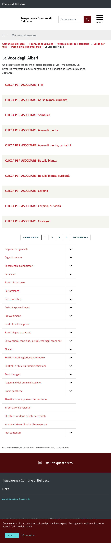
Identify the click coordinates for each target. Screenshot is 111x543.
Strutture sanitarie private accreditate (25, 416)
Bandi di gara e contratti (40, 332)
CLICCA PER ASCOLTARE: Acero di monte (31, 130)
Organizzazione (40, 257)
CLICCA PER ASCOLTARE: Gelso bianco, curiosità (36, 99)
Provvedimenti (40, 316)
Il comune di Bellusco (41, 44)
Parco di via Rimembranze (26, 47)
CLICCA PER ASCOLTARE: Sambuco (27, 115)
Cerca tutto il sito (68, 19)
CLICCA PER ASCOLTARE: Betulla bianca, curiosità (37, 175)
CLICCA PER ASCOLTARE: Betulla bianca (31, 160)
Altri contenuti (40, 433)
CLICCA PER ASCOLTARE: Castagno (27, 221)
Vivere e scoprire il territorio (73, 44)
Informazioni (28, 535)
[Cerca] (87, 19)
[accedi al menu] (99, 18)
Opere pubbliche (40, 391)
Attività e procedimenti (40, 307)
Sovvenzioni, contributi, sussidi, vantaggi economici (40, 341)
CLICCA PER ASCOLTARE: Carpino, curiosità (33, 206)
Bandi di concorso (15, 282)
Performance (40, 291)
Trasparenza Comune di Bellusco (36, 20)
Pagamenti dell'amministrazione (40, 383)
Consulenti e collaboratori (40, 266)
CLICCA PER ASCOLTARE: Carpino (26, 190)
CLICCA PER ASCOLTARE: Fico (24, 84)
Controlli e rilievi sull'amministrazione (40, 366)
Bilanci (40, 349)
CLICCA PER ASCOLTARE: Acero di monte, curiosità (38, 145)
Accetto (12, 535)
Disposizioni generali (40, 249)
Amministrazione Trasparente (16, 499)
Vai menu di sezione (24, 35)
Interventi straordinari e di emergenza (26, 424)
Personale (40, 274)
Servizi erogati (40, 374)
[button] (70, 249)
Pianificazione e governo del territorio (26, 399)
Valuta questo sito (55, 462)
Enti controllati (40, 299)
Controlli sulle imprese (17, 324)
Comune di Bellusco (13, 44)
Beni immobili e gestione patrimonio (40, 358)
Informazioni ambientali (18, 407)
